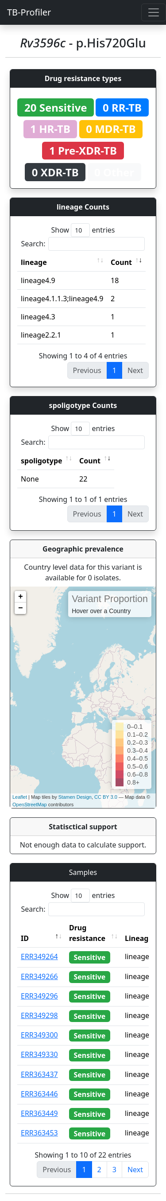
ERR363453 (39, 1133)
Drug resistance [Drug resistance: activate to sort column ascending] (87, 933)
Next (135, 1169)
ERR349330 (39, 1054)
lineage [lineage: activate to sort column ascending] (34, 262)
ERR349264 (39, 956)
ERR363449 (39, 1113)
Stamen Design (75, 797)
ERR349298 (39, 1015)
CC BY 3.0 (105, 797)
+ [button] (20, 596)
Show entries (83, 230)
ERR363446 (39, 1094)
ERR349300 (39, 1035)
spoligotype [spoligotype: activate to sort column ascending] (41, 461)
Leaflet (19, 797)
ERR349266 (39, 976)
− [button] (20, 608)
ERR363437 (39, 1074)
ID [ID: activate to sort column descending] (25, 938)
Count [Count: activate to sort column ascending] (121, 262)
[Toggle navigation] (153, 12)
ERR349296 (39, 996)
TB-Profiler (29, 12)
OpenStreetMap (29, 804)
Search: (83, 244)
